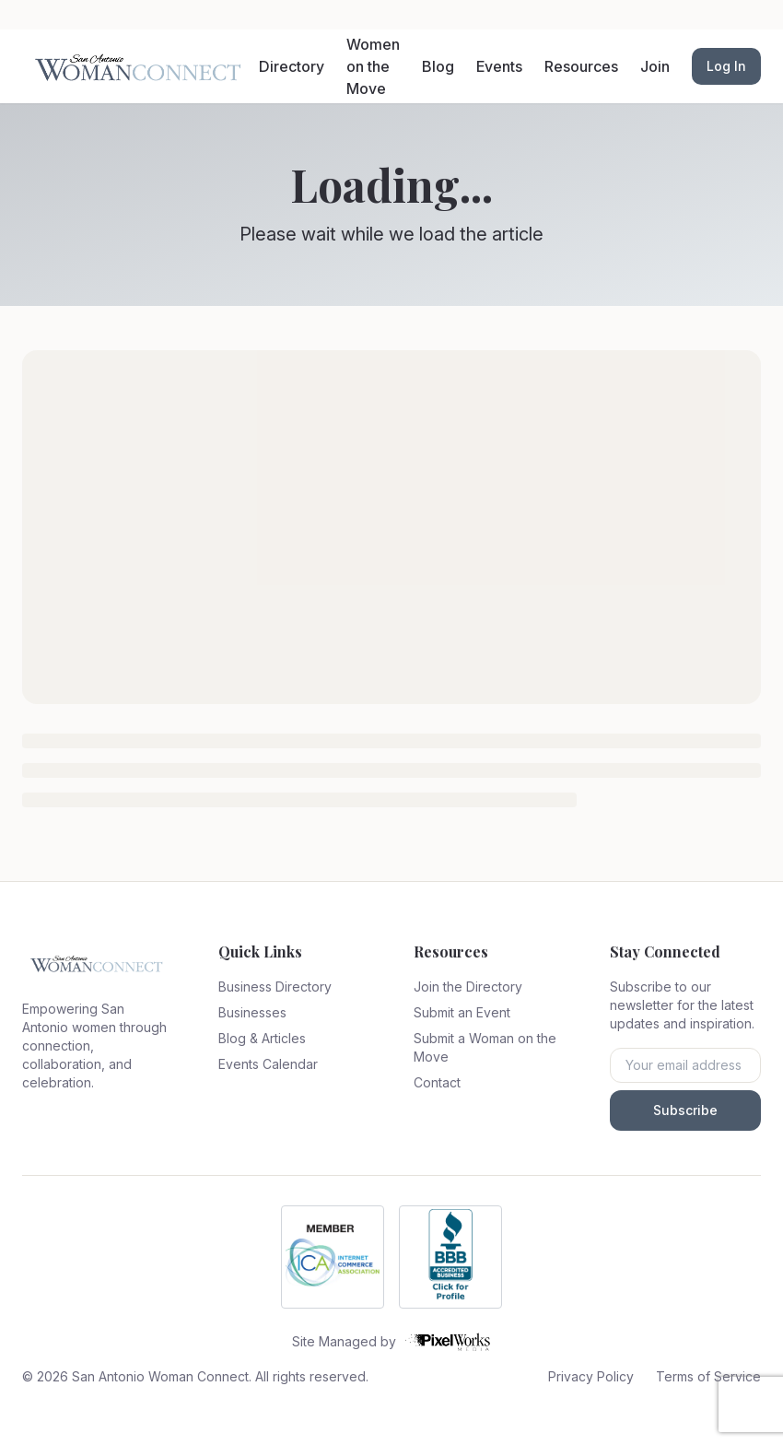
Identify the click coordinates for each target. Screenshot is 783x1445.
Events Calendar (268, 1064)
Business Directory (275, 986)
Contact (437, 1082)
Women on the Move (373, 66)
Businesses (252, 1012)
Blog (438, 66)
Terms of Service (708, 1376)
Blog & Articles (262, 1038)
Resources (581, 66)
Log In (726, 66)
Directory (291, 66)
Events (499, 66)
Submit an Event (462, 1012)
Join (655, 66)
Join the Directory (468, 986)
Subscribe (685, 1110)
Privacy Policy (591, 1376)
